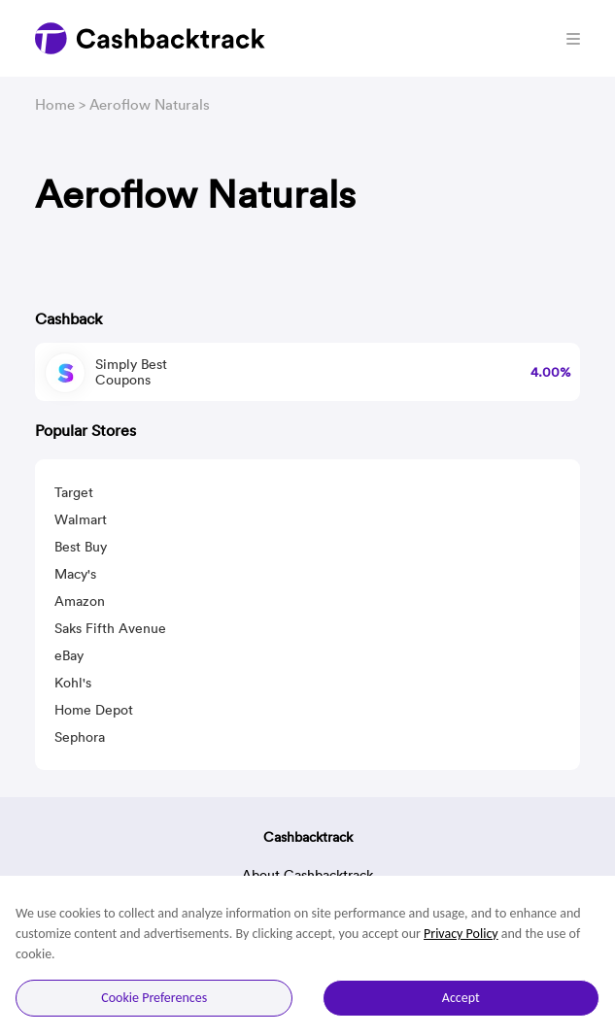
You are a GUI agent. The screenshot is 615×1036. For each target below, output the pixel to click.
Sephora (79, 737)
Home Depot (93, 710)
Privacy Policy (461, 933)
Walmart (80, 519)
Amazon (79, 601)
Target (73, 492)
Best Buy (80, 546)
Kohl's (72, 682)
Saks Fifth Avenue (110, 628)
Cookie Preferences (154, 997)
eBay (69, 655)
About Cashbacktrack (307, 875)
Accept (461, 997)
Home (55, 104)
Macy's (75, 574)
